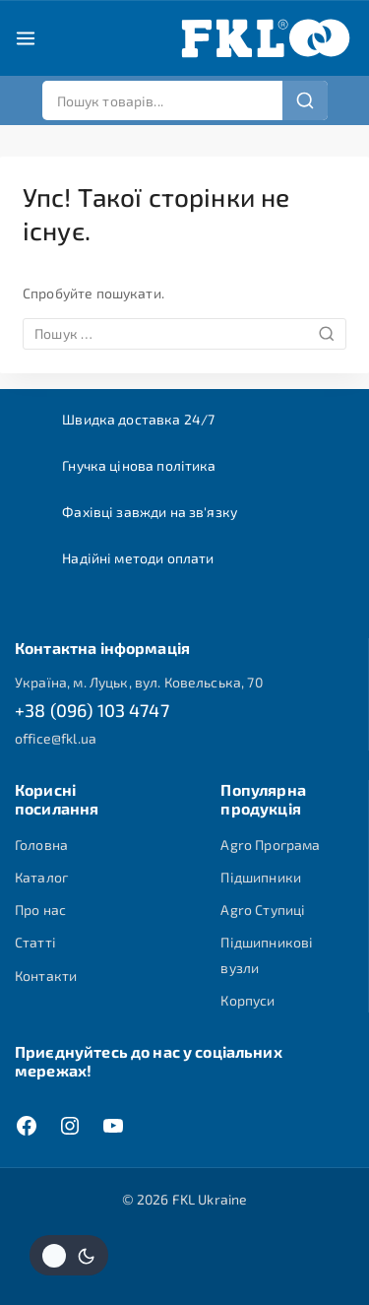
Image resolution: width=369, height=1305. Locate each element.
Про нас (40, 909)
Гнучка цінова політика (138, 465)
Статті (35, 942)
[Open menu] (25, 38)
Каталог (41, 877)
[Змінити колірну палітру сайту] (69, 1255)
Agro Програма (270, 844)
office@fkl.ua (55, 738)
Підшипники (260, 877)
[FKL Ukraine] (265, 38)
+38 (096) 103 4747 (92, 710)
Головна (41, 844)
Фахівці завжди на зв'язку (149, 511)
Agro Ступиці (262, 909)
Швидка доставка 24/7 (138, 419)
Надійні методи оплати (138, 558)
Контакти (46, 975)
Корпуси (247, 1000)
